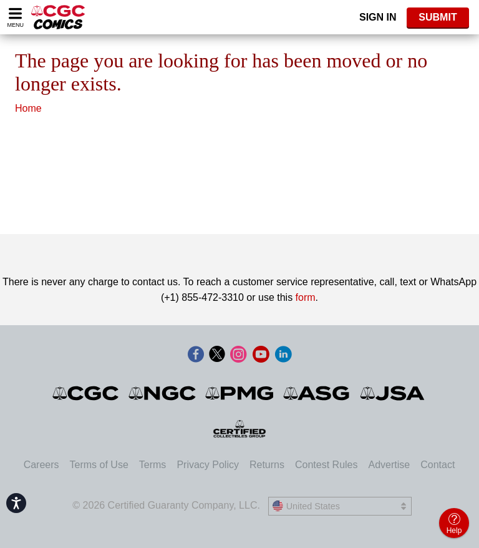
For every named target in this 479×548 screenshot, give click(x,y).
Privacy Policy (208, 464)
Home (28, 108)
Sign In (378, 17)
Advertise (389, 464)
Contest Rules (326, 464)
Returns (266, 464)
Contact (437, 464)
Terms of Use (99, 464)
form (306, 297)
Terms (153, 464)
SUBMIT (438, 17)
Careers (41, 464)
